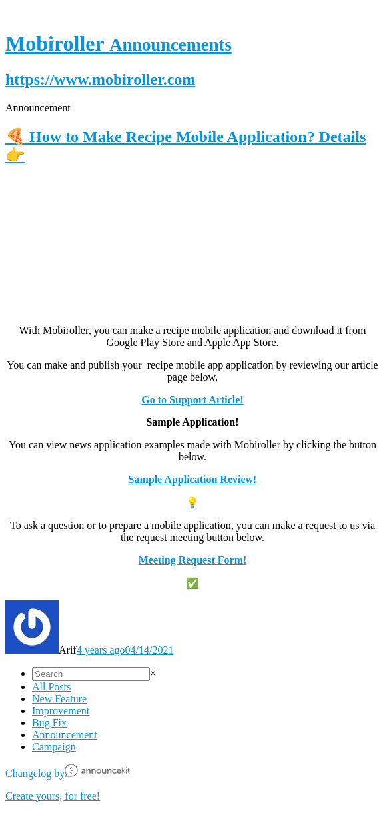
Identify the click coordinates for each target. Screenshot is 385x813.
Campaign (54, 746)
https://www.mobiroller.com (100, 79)
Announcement (64, 734)
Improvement (60, 710)
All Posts (51, 686)
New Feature (59, 698)
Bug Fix (49, 722)
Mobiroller (118, 43)
